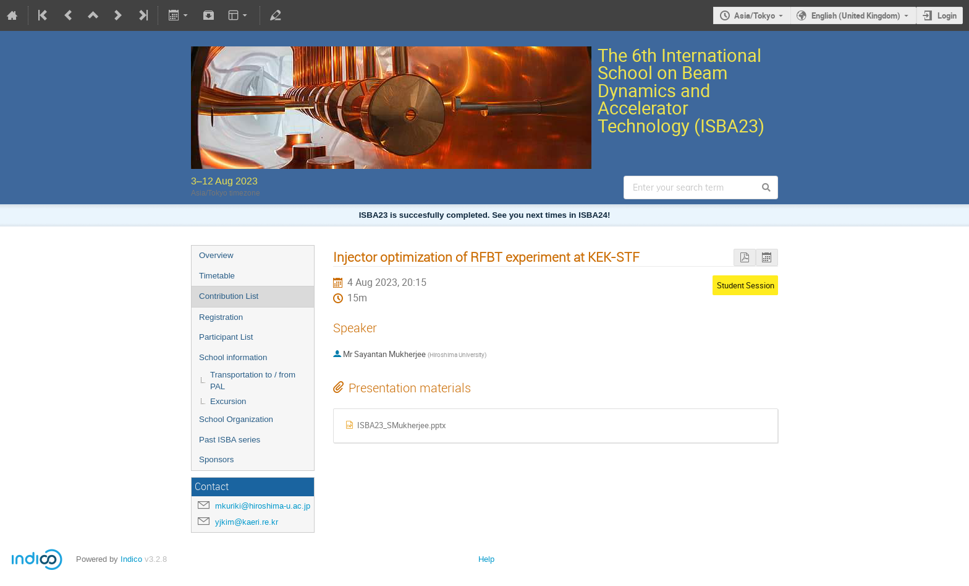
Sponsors (216, 459)
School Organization (236, 419)
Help (486, 559)
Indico (131, 559)
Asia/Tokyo (754, 15)
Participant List (226, 337)
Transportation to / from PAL (252, 380)
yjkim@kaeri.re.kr (246, 522)
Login (947, 15)
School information (233, 357)
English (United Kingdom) (855, 15)
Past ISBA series (229, 439)
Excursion (228, 401)
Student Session (745, 285)
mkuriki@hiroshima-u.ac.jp (262, 506)
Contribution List (228, 296)
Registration (221, 317)
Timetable (217, 275)
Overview (216, 255)
